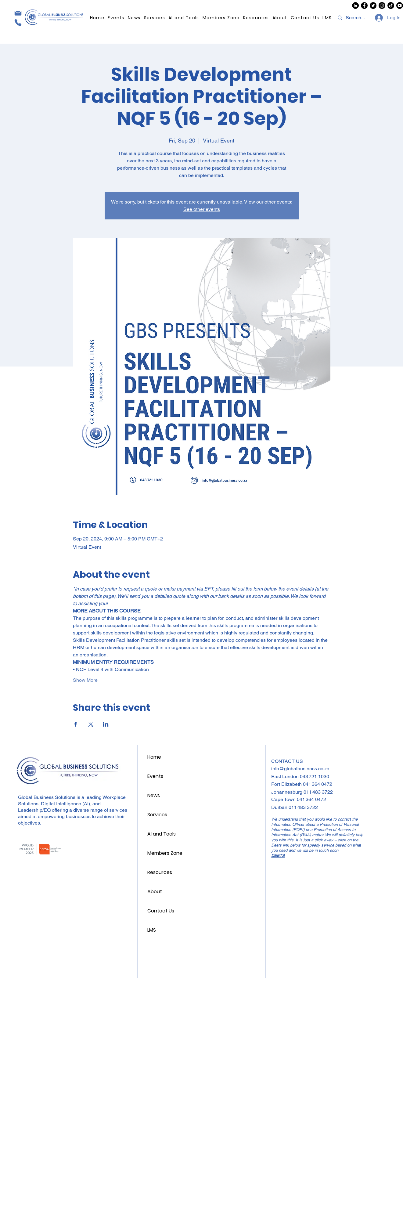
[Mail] (18, 13)
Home (154, 756)
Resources (159, 872)
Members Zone (164, 853)
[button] (256, 18)
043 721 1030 (314, 776)
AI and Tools (161, 833)
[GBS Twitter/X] (373, 5)
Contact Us (160, 910)
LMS (151, 930)
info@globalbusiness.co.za (300, 768)
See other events (201, 209)
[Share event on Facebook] (76, 724)
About (154, 891)
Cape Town (284, 799)
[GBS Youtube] (399, 5)
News (153, 795)
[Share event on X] (91, 724)
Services (157, 814)
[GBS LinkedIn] (355, 5)
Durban (280, 807)
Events (155, 776)
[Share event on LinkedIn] (106, 724)
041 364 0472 (317, 784)
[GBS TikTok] (390, 5)
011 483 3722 (318, 792)
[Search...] (356, 17)
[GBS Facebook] (364, 5)
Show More (85, 680)
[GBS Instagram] (382, 5)
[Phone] (18, 23)
